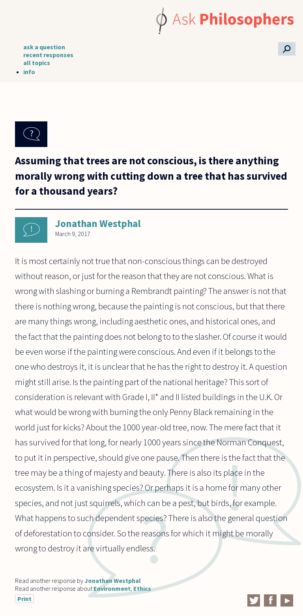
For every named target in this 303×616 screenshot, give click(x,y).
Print (24, 599)
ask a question (44, 47)
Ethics (142, 588)
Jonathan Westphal (98, 223)
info (29, 72)
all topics (36, 63)
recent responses (48, 55)
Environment (112, 588)
